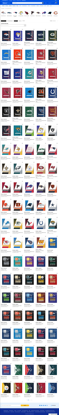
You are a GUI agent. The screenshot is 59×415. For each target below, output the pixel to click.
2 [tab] (28, 17)
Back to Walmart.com (5, 0)
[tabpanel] (3, 14)
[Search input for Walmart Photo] (27, 3)
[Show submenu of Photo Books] (43, 5)
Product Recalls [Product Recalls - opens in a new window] (42, 410)
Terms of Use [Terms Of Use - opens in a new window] (12, 411)
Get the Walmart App (6, 411)
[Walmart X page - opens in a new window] (41, 405)
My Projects (14, 0)
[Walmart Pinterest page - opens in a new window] (43, 405)
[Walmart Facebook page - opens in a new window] (39, 405)
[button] (6, 29)
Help (29, 410)
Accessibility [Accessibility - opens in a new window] (47, 410)
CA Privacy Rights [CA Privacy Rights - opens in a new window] (23, 411)
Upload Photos (24, 0)
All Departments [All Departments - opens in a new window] (6, 410)
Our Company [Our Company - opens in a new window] (19, 410)
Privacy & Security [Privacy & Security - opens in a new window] (17, 411)
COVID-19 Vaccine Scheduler (35, 410)
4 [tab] (31, 17)
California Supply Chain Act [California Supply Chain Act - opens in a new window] (30, 411)
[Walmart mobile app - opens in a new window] (53, 405)
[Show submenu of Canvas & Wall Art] (35, 5)
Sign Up (25, 405)
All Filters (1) (3, 21)
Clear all (23, 20)
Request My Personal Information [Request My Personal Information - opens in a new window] (50, 411)
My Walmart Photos (19, 0)
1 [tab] (27, 17)
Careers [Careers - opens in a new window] (15, 410)
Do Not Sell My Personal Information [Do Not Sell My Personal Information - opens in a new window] (40, 411)
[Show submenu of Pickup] (18, 5)
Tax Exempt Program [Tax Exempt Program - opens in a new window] (51, 410)
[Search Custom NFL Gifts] (12, 25)
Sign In (55, 0)
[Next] (31, 400)
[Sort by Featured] (55, 21)
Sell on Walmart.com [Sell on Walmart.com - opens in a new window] (25, 410)
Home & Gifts (2, 8)
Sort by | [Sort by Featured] (51, 20)
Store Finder (10, 0)
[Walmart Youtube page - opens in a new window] (45, 405)
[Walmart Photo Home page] (6, 3)
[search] (25, 25)
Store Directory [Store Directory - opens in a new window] (11, 410)
